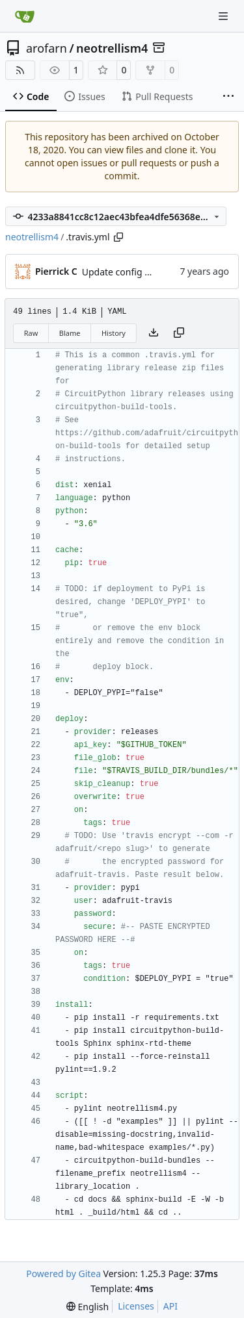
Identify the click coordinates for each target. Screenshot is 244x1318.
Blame (70, 333)
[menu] (87, 1306)
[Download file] (153, 333)
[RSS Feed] (20, 70)
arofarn (46, 48)
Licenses (136, 1306)
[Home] (25, 16)
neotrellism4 (112, 48)
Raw (31, 333)
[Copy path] (118, 237)
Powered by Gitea (63, 1273)
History (114, 333)
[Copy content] (179, 333)
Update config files (122, 272)
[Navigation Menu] (224, 16)
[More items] (228, 96)
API (170, 1306)
